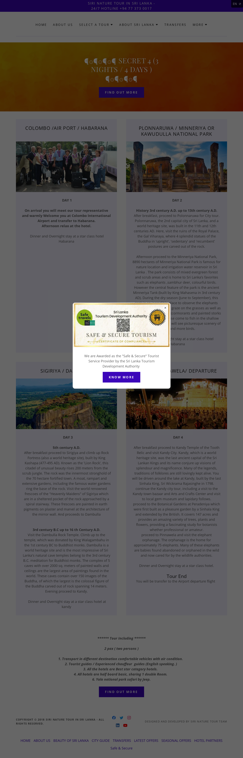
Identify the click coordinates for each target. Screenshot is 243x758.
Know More (121, 377)
